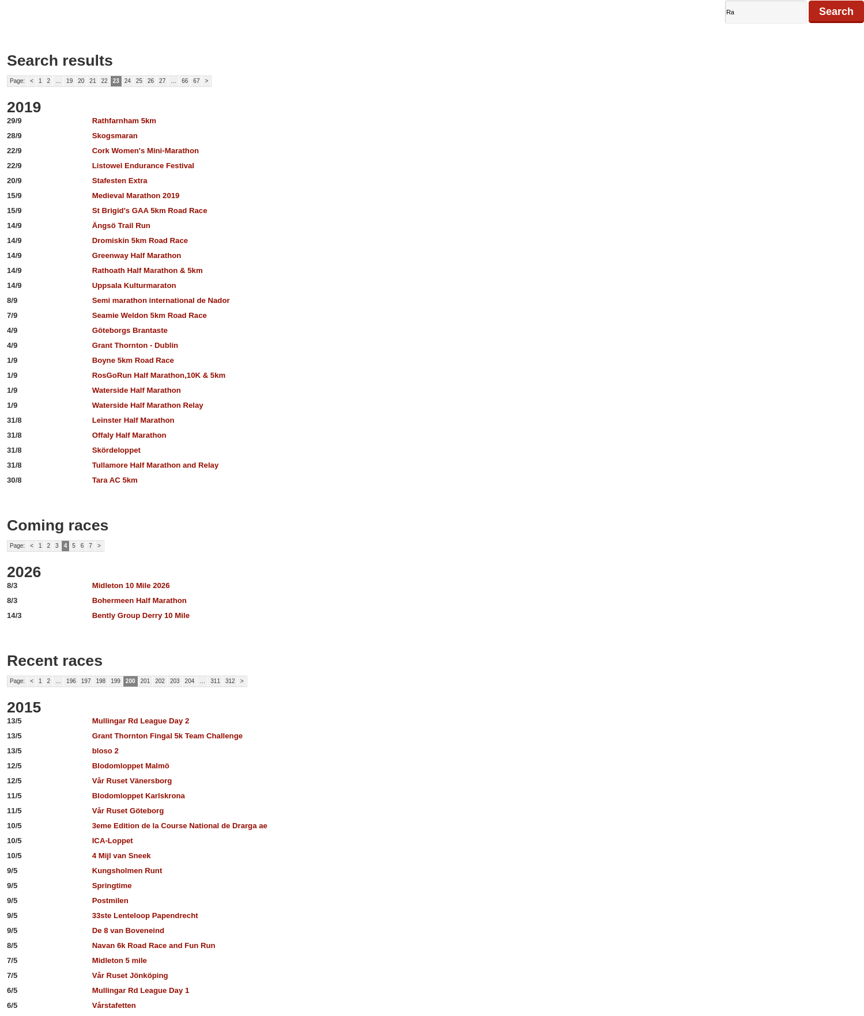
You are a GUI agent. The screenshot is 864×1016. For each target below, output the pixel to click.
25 (139, 81)
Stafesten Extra (120, 180)
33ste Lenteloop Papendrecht (145, 915)
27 (162, 81)
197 (86, 681)
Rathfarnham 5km (124, 120)
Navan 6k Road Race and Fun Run (154, 945)
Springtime (112, 885)
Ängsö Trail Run (121, 225)
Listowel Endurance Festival (143, 165)
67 (196, 81)
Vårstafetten (114, 1005)
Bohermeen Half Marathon (139, 600)
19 (69, 81)
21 (92, 81)
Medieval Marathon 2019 (136, 195)
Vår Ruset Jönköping (130, 975)
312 (230, 681)
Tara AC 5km (115, 480)
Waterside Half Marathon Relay (147, 405)
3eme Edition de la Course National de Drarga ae (179, 825)
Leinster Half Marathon (133, 420)
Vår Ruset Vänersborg (132, 780)
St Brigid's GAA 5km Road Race (149, 210)
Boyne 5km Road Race (133, 360)
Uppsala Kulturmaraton (134, 285)
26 (151, 81)
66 (185, 81)
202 (160, 681)
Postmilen (110, 900)
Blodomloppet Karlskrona (138, 795)
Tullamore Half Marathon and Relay (155, 465)
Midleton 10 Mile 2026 (131, 585)
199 (115, 681)
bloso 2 (105, 750)
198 (100, 681)
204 (190, 681)
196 (71, 681)
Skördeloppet (116, 450)
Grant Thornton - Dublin (135, 345)
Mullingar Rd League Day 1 (141, 990)
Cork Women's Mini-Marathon (145, 150)
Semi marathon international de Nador (161, 300)
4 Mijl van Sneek (121, 855)
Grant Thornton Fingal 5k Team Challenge (167, 735)
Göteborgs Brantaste (130, 330)
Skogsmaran (115, 135)
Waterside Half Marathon (136, 390)
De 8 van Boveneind (128, 930)
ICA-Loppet (112, 840)
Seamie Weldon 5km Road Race (149, 315)
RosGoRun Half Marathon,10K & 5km (159, 375)
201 (145, 681)
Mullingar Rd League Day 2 (141, 720)
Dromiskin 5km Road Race (140, 240)
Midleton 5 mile (119, 960)
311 (215, 681)
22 (104, 81)
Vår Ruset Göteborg (128, 810)
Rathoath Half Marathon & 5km (147, 270)
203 (175, 681)
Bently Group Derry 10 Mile (141, 615)
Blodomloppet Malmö (130, 765)
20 (81, 81)
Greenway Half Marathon (137, 255)
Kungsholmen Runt (127, 870)
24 (127, 81)
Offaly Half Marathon (129, 435)
